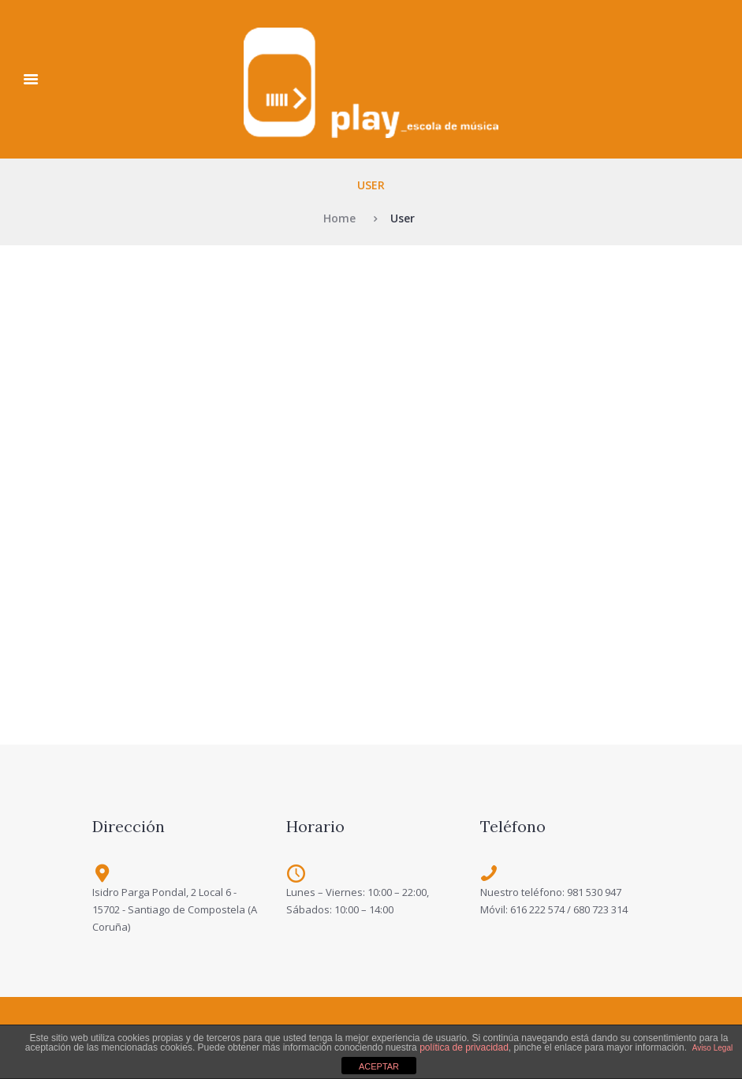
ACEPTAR (379, 1066)
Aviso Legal (712, 1048)
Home (339, 218)
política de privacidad (464, 1047)
